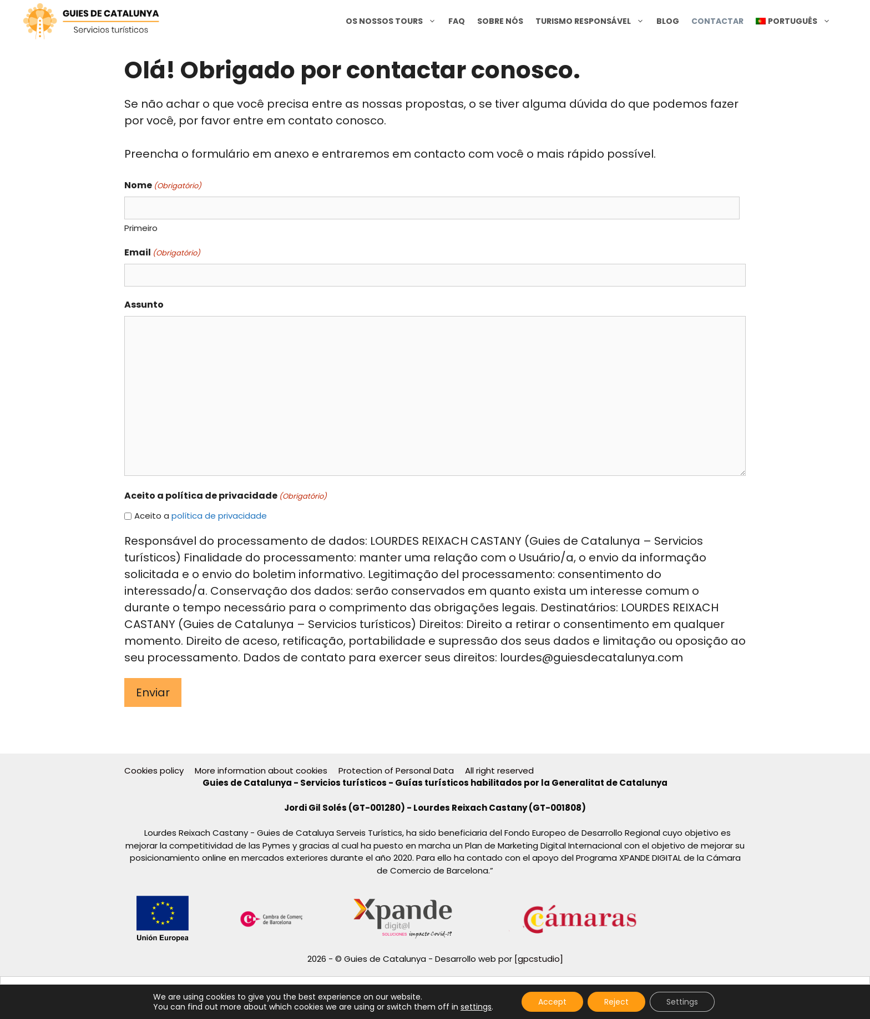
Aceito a (200, 515)
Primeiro (141, 228)
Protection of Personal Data (396, 770)
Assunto (144, 304)
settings (476, 1007)
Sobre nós (500, 21)
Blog (667, 21)
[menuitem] (793, 21)
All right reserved (499, 770)
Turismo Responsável (592, 21)
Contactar (717, 21)
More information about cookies (261, 770)
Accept (552, 1001)
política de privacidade (219, 515)
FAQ (456, 21)
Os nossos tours (394, 21)
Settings (682, 1001)
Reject (616, 1001)
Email (162, 252)
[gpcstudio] (538, 959)
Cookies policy (154, 770)
